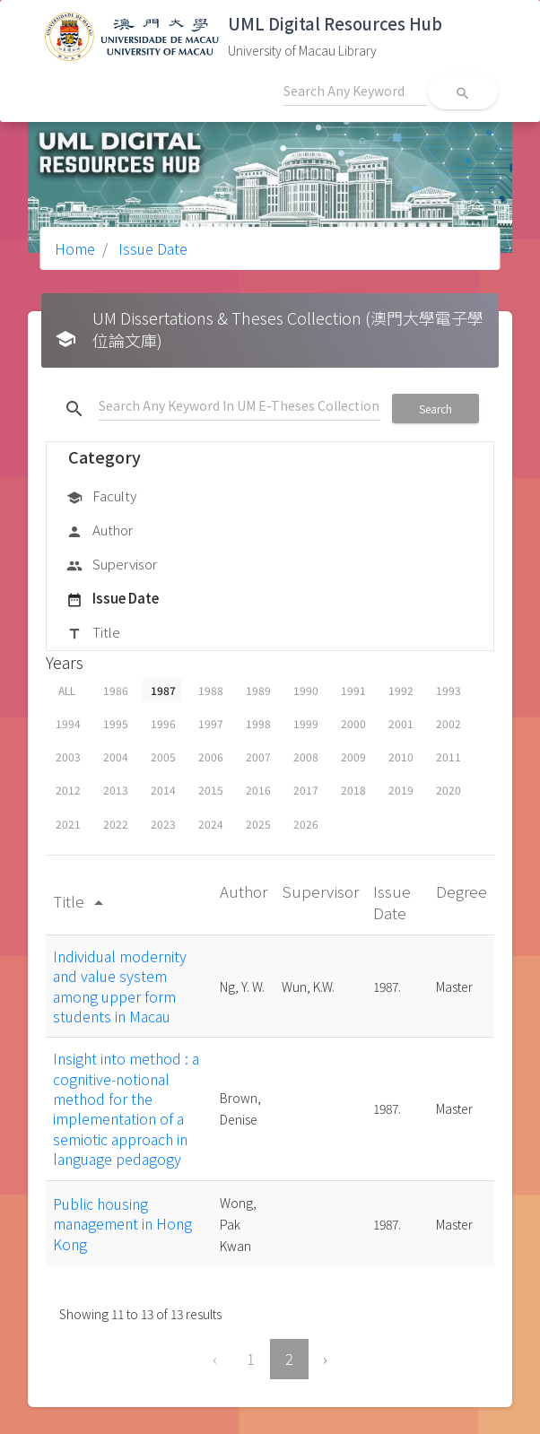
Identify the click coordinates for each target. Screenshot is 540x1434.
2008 (305, 756)
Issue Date (151, 248)
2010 (401, 756)
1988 (210, 690)
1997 (210, 723)
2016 (258, 789)
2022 (115, 823)
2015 (210, 789)
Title (93, 633)
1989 (258, 690)
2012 (68, 789)
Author (99, 531)
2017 (305, 789)
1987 (163, 690)
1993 (448, 690)
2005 (163, 756)
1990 (305, 690)
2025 (258, 823)
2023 (163, 823)
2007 (258, 756)
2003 (68, 756)
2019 (401, 789)
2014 (163, 789)
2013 (115, 789)
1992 (401, 690)
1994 (68, 723)
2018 (353, 789)
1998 (258, 723)
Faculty (101, 496)
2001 (401, 723)
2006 (210, 756)
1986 (115, 690)
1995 (115, 723)
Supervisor (111, 565)
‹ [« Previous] (215, 1358)
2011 (448, 756)
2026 (305, 823)
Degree (461, 891)
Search (435, 408)
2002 (448, 723)
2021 (68, 823)
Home (75, 248)
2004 (115, 756)
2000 (353, 723)
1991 (353, 690)
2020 (448, 789)
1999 (305, 723)
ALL (66, 690)
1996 (163, 723)
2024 (210, 823)
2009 (353, 756)
